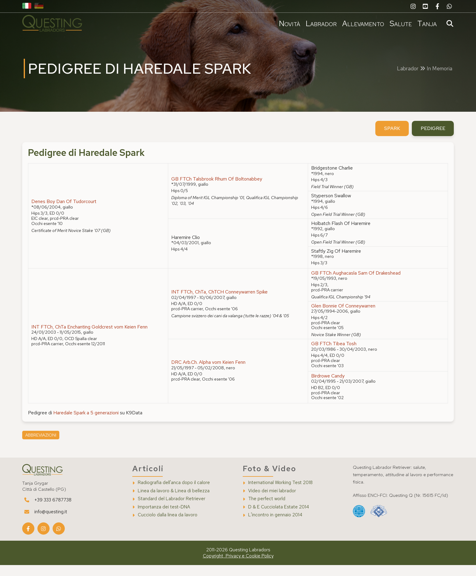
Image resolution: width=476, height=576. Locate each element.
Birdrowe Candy (327, 386)
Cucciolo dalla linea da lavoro (168, 526)
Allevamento (362, 23)
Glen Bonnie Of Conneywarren (343, 316)
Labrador (319, 23)
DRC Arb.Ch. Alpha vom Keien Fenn (209, 373)
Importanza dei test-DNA (165, 518)
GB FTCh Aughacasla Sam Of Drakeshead (355, 283)
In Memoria (439, 73)
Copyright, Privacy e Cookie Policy (238, 567)
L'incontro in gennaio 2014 (275, 526)
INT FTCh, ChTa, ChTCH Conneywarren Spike (220, 302)
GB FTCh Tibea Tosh (333, 354)
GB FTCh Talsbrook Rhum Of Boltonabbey (217, 189)
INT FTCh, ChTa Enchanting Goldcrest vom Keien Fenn (91, 337)
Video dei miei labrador (272, 501)
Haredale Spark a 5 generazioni (87, 423)
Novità (288, 23)
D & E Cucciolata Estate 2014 (278, 518)
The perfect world (266, 510)
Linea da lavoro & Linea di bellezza (174, 501)
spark (389, 138)
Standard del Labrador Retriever (172, 510)
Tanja (425, 23)
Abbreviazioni (42, 446)
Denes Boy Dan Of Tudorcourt (65, 212)
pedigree (431, 138)
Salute (399, 23)
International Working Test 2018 (280, 494)
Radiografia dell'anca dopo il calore (175, 494)
